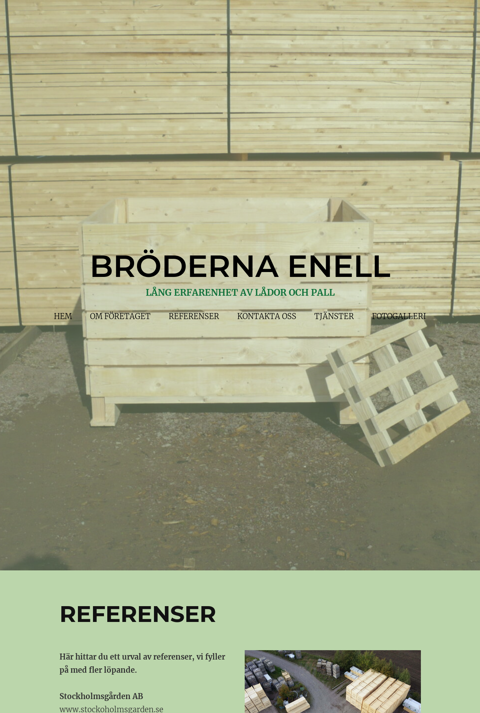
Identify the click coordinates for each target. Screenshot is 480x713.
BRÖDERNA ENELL (240, 266)
